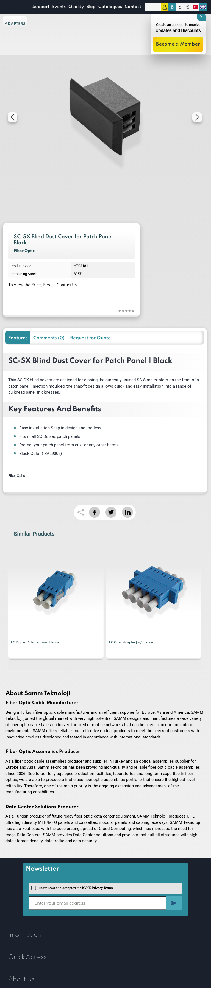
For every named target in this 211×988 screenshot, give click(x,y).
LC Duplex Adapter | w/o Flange (35, 642)
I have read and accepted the (72, 888)
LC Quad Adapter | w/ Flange (131, 642)
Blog (91, 7)
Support (40, 7)
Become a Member (178, 44)
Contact (133, 7)
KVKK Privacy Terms (97, 888)
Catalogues (110, 7)
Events (59, 7)
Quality (76, 7)
